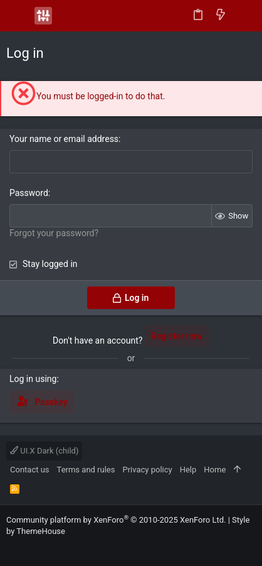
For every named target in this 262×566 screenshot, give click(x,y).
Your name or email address (63, 139)
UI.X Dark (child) (44, 450)
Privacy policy (147, 469)
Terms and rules (86, 469)
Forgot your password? (53, 233)
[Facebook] (12, 547)
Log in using (32, 379)
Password (28, 193)
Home (215, 469)
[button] (18, 15)
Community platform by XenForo (116, 520)
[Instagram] (30, 547)
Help (188, 469)
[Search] (243, 15)
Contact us (30, 469)
